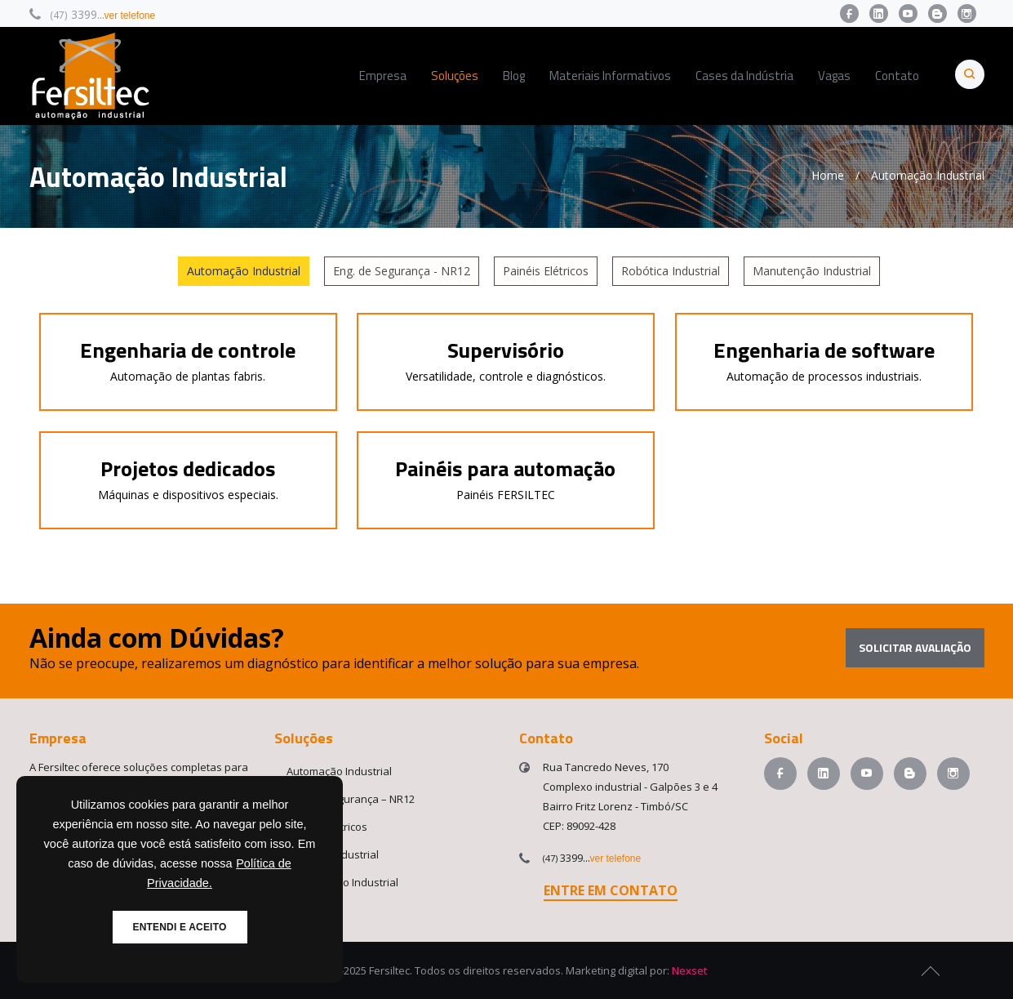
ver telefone (130, 15)
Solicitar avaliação (915, 647)
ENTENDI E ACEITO (180, 927)
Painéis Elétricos (546, 271)
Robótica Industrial (670, 271)
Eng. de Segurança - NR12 (401, 271)
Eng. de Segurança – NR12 (351, 799)
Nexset (690, 970)
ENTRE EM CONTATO (611, 890)
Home (827, 175)
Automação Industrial (243, 271)
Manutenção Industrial (812, 271)
